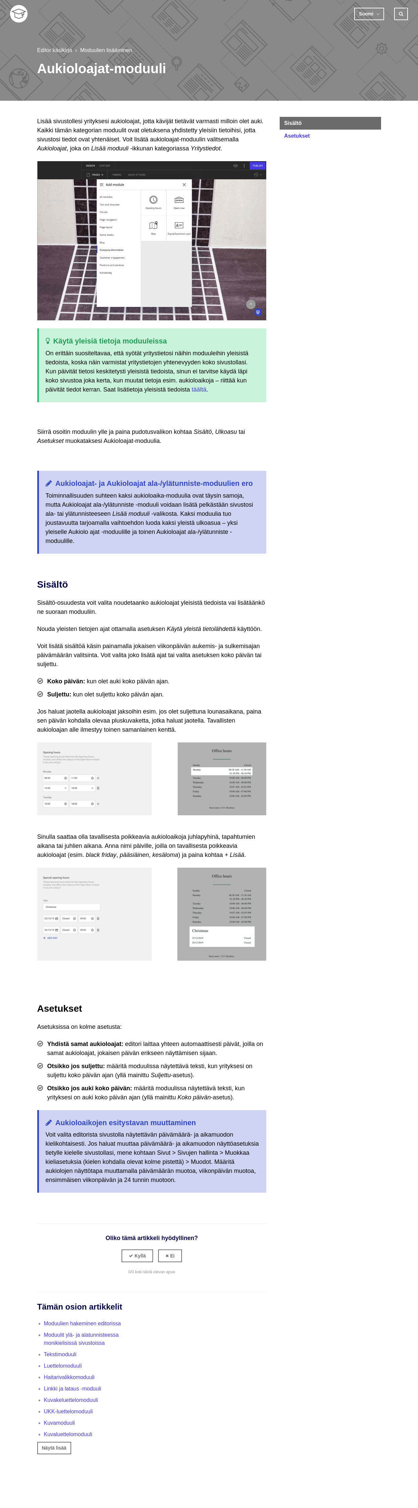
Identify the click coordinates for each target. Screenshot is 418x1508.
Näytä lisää (54, 1448)
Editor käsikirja (54, 50)
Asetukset (297, 136)
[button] (137, 1255)
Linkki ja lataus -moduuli (72, 1388)
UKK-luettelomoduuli (68, 1411)
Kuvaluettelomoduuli (68, 1434)
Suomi (367, 13)
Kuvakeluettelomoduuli (71, 1400)
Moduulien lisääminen (106, 50)
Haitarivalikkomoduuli (69, 1377)
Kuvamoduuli (59, 1423)
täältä (199, 389)
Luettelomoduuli (63, 1366)
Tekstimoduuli (60, 1354)
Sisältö (292, 123)
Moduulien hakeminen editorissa (82, 1323)
